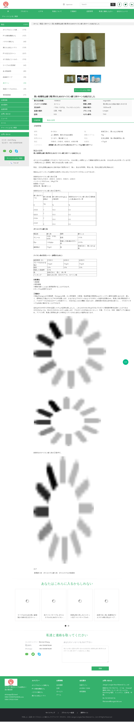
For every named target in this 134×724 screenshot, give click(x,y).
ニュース (4, 118)
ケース (3, 123)
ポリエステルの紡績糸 (67, 573)
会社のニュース (122, 11)
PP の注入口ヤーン (14, 53)
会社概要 (59, 685)
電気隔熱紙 (14, 95)
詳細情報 (37, 120)
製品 (14, 24)
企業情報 (4, 100)
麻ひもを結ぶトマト (14, 47)
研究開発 (83, 691)
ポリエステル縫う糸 (50, 573)
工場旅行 (73, 11)
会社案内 (4, 105)
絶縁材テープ (14, 77)
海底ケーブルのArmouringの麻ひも (15, 89)
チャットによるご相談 (10, 16)
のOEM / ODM (85, 688)
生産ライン (83, 685)
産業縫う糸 (38, 573)
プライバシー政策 (68, 712)
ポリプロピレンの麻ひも (14, 30)
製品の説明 (51, 120)
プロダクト (24, 11)
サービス (59, 691)
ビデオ (40, 11)
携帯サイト (84, 712)
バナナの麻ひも (14, 42)
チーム (58, 695)
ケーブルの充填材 (14, 65)
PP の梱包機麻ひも (14, 36)
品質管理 (90, 11)
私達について (57, 11)
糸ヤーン (14, 83)
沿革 (58, 688)
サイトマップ (50, 712)
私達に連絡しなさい (106, 11)
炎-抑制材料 (14, 71)
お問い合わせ (5, 114)
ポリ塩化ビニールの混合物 (14, 59)
